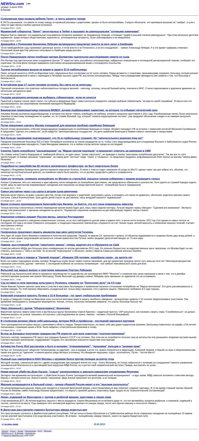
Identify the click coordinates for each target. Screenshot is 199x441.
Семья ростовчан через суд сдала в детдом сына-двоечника (39, 191)
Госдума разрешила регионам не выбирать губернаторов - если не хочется (48, 97)
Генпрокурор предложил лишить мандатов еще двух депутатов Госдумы (47, 232)
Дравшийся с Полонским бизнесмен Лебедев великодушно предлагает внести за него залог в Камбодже (67, 44)
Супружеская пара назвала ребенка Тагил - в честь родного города (43, 18)
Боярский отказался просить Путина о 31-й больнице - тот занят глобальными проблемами (59, 295)
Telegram (48, 431)
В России (5, 9)
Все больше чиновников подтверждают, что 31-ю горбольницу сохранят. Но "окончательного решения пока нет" (72, 138)
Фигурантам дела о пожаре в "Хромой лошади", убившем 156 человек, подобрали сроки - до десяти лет (66, 257)
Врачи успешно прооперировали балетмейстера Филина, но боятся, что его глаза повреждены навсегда (67, 204)
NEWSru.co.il (7, 433)
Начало (4, 431)
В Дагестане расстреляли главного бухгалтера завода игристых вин (44, 409)
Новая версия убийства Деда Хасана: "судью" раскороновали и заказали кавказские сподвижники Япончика (70, 371)
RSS (40, 431)
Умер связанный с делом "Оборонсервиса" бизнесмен (35, 308)
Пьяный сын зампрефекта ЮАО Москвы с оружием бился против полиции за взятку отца (57, 359)
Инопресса (30, 433)
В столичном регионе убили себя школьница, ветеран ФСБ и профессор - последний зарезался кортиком (68, 321)
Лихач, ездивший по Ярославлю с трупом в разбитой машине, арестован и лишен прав (56, 397)
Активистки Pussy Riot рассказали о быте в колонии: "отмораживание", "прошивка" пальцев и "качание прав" (71, 346)
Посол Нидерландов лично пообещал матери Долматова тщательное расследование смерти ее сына (65, 56)
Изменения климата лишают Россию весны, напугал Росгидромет (42, 216)
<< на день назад (10, 424)
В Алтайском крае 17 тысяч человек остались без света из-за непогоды (46, 84)
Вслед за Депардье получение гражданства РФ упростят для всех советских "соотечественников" (63, 333)
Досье (13, 431)
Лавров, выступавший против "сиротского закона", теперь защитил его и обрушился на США (60, 244)
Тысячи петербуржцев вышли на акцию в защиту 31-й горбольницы (44, 69)
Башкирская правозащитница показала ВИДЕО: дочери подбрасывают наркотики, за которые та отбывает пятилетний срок (79, 110)
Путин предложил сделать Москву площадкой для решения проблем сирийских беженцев (58, 125)
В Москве (19, 433)
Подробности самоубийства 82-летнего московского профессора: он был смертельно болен (59, 166)
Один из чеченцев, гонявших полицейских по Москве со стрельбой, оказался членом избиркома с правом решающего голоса (80, 178)
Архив (20, 431)
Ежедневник (30, 431)
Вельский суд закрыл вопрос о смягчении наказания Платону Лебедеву (46, 270)
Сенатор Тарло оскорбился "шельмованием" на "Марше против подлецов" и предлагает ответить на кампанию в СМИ (76, 150)
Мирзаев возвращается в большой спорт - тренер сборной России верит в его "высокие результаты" (65, 384)
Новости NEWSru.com (13, 435)
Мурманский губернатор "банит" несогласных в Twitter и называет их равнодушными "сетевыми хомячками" (70, 31)
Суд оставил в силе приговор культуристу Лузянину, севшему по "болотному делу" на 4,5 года (61, 282)
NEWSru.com (12, 4)
